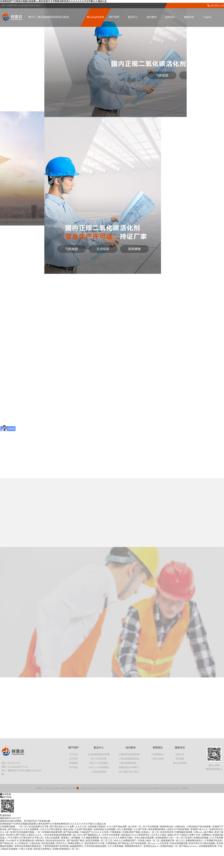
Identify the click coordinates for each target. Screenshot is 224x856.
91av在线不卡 (12, 840)
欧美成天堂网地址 (43, 849)
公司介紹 (73, 754)
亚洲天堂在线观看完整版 (22, 832)
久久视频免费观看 (91, 838)
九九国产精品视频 (84, 829)
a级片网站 (208, 832)
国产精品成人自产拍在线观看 (132, 843)
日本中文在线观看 (111, 835)
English (207, 17)
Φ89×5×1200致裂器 (98, 763)
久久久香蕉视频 (116, 846)
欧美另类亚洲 (167, 832)
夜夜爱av (65, 838)
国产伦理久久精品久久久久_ (29, 835)
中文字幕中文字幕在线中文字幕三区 (26, 838)
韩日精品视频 (48, 843)
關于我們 (114, 17)
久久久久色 (81, 826)
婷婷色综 (40, 840)
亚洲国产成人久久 (199, 829)
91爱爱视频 (111, 843)
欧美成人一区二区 (150, 832)
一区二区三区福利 (183, 838)
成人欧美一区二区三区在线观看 (143, 826)
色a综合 (104, 838)
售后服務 (179, 759)
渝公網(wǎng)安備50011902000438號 (126, 788)
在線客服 (6, 794)
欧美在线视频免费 (179, 843)
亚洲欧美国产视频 (131, 832)
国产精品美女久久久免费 (62, 826)
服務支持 (189, 17)
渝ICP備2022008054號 (66, 788)
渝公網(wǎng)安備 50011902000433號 (96, 788)
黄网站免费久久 (76, 843)
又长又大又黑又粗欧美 (51, 829)
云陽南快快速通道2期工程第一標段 (136, 754)
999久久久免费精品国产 (125, 840)
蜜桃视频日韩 (168, 840)
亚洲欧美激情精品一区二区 (65, 849)
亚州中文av (61, 843)
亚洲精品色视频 (201, 838)
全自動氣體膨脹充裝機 (99, 754)
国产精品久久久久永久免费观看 (23, 829)
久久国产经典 (140, 829)
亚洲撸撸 (76, 838)
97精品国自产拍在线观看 (199, 826)
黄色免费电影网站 (157, 829)
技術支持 (179, 754)
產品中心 (133, 17)
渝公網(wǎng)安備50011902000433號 (156, 788)
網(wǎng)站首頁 (95, 17)
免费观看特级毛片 (134, 846)
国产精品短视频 (71, 832)
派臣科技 (185, 788)
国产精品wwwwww (188, 846)
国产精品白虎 (7, 843)
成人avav (152, 843)
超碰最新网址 (77, 846)
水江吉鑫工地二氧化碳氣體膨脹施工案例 (138, 772)
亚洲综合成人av (151, 846)
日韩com (198, 832)
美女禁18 (10, 835)
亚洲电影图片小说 (164, 838)
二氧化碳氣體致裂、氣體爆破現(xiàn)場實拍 (140, 763)
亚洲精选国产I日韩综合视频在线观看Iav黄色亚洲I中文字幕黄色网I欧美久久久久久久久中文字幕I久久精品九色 (53, 1)
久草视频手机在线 (213, 840)
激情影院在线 (167, 826)
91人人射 (4, 832)
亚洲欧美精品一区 (169, 846)
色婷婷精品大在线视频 (104, 829)
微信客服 (7, 797)
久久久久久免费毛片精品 (121, 838)
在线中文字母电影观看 (178, 829)
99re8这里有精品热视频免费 (58, 835)
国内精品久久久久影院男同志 (135, 835)
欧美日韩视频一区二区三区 (99, 840)
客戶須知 (73, 767)
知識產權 (73, 763)
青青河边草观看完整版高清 (28, 846)
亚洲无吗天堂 (216, 829)
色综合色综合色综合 (56, 840)
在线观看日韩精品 (97, 826)
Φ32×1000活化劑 (99, 759)
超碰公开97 (173, 835)
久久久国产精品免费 (117, 826)
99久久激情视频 (125, 829)
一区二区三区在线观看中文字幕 (33, 826)
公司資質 (73, 759)
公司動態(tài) (158, 754)
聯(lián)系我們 (180, 763)
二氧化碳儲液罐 (98, 772)
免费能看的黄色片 (194, 840)
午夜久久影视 (26, 849)
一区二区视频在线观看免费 (49, 832)
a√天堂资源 (163, 843)
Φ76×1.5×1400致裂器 (99, 767)
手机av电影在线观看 (144, 838)
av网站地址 (180, 826)
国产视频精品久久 (92, 835)
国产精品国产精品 (76, 840)
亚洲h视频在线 (27, 840)
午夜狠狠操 (115, 832)
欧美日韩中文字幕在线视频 (202, 843)
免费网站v (207, 835)
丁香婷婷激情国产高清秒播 (55, 846)
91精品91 (184, 835)
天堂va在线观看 (52, 838)
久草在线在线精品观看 (95, 846)
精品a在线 (68, 829)
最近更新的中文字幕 (95, 843)
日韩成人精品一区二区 (149, 840)
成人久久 (180, 840)
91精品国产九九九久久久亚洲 (94, 832)
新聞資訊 (170, 17)
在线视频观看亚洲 (208, 846)
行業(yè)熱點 (158, 759)
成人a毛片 (77, 835)
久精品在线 (35, 843)
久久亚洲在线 (21, 843)
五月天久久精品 (159, 835)
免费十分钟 (195, 835)
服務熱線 (6, 815)
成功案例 (151, 17)
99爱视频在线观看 (184, 832)
